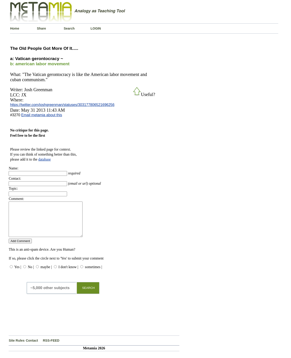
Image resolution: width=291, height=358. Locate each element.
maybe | (46, 274)
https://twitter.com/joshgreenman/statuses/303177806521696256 (62, 105)
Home (14, 28)
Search (69, 28)
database (44, 159)
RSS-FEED (51, 347)
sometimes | (93, 274)
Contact (32, 347)
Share (41, 28)
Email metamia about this (41, 115)
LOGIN (95, 28)
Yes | (17, 274)
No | (31, 274)
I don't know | (68, 274)
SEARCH (88, 294)
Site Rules (17, 347)
